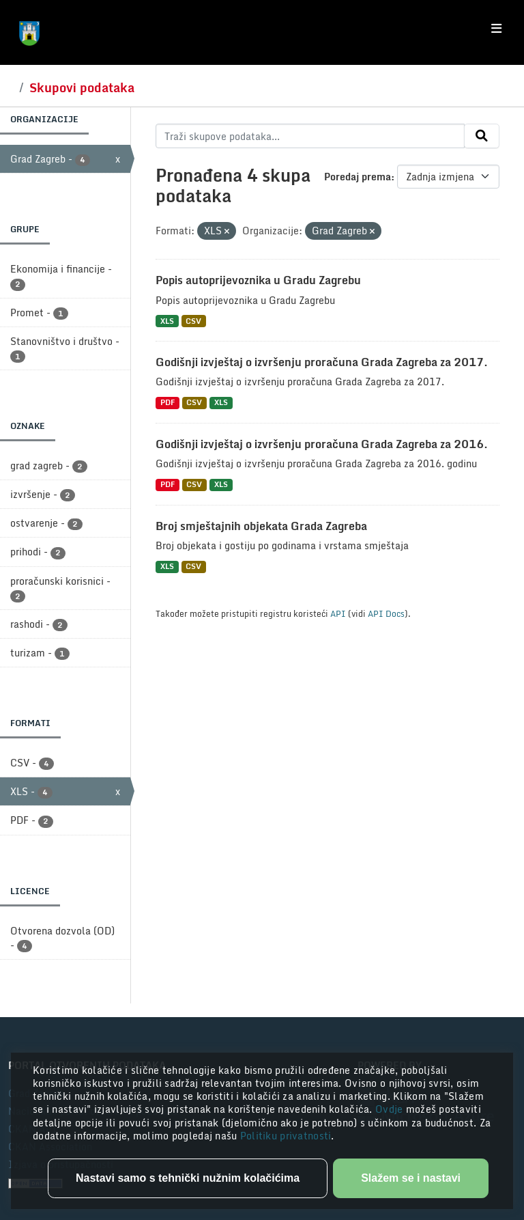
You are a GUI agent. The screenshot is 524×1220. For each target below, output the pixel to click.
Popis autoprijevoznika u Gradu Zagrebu (258, 280)
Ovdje (390, 1109)
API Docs (386, 613)
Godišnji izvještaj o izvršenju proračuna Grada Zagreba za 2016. (322, 444)
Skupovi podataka (81, 87)
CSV (193, 321)
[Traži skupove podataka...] (310, 136)
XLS (167, 321)
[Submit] (481, 136)
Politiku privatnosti (286, 1135)
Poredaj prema (357, 176)
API (338, 613)
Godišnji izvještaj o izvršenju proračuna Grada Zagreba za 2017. (322, 362)
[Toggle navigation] (496, 28)
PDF (167, 402)
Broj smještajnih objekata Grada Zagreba (261, 526)
